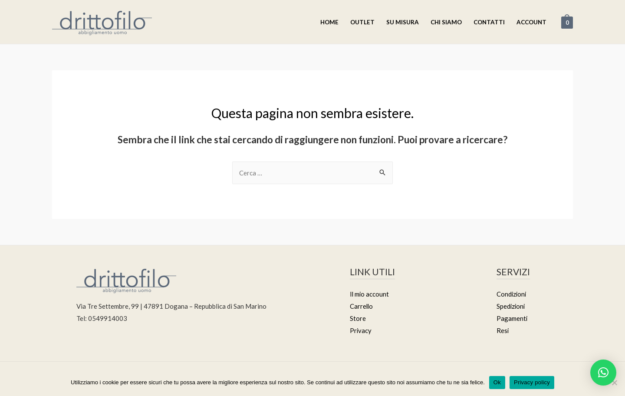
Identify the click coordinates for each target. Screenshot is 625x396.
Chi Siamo (446, 22)
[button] (603, 373)
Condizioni (512, 294)
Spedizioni (511, 306)
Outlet (362, 22)
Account (531, 22)
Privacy (361, 330)
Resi (503, 330)
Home (329, 22)
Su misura (402, 22)
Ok (497, 382)
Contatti (489, 22)
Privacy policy (532, 382)
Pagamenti (512, 318)
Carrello (362, 306)
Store (358, 318)
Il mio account (370, 294)
